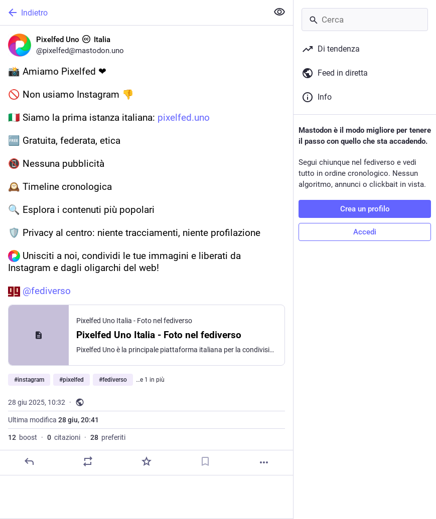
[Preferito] (146, 461)
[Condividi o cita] (88, 461)
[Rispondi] (29, 461)
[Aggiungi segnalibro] (205, 461)
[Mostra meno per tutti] (279, 12)
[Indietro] (133, 12)
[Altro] (264, 462)
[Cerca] (365, 19)
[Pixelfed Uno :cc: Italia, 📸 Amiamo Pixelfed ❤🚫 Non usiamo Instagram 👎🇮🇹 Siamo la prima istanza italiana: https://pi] (146, 250)
